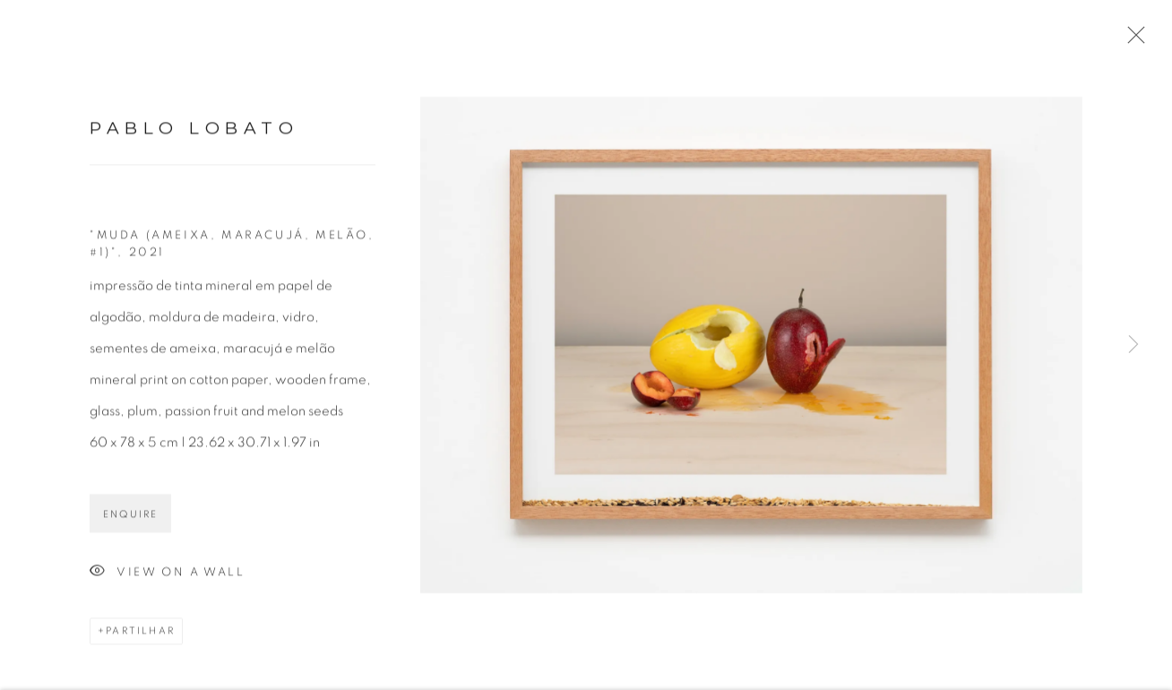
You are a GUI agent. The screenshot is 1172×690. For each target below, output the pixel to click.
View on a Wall (167, 577)
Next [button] (1133, 345)
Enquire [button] (130, 518)
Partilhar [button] (140, 635)
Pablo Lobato (194, 132)
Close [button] (1131, 40)
